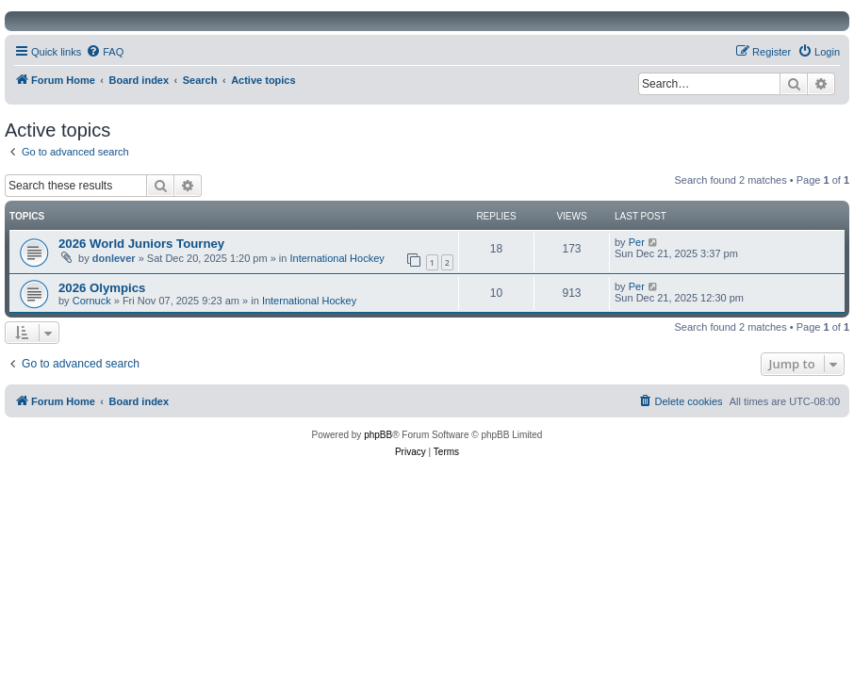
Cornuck (92, 300)
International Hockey (337, 258)
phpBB (378, 435)
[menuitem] (104, 52)
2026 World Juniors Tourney (141, 243)
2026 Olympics (101, 288)
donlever (114, 258)
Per (637, 242)
